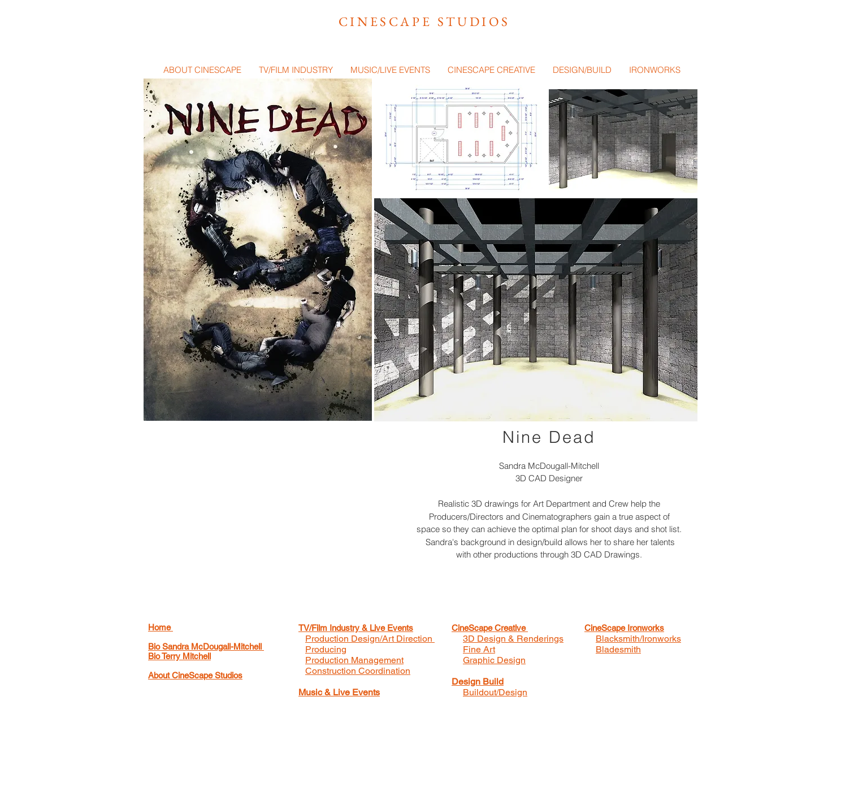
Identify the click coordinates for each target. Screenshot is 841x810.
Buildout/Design (495, 692)
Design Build (478, 681)
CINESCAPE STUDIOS (424, 21)
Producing (325, 649)
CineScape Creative (490, 628)
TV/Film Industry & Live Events (355, 628)
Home (160, 627)
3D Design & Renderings (513, 638)
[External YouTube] (268, 519)
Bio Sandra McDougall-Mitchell (206, 646)
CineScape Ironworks (624, 628)
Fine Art (479, 649)
